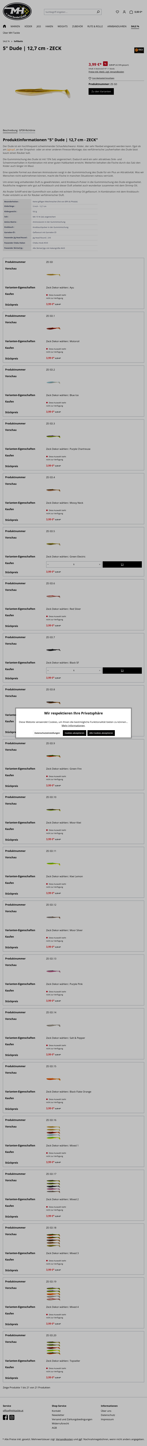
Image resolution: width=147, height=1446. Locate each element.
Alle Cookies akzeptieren (101, 733)
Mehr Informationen (73, 725)
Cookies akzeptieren (74, 733)
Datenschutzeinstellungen (47, 733)
